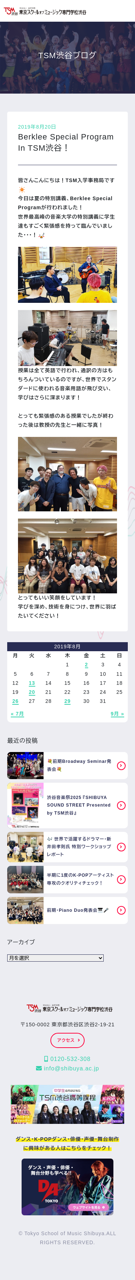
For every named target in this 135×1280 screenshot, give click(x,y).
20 (32, 692)
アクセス (68, 1040)
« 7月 (17, 714)
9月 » (117, 714)
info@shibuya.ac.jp (67, 1068)
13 (32, 683)
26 (15, 701)
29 (67, 701)
